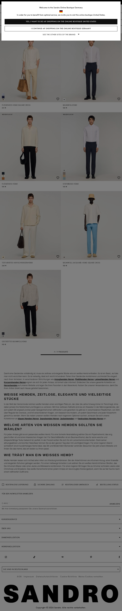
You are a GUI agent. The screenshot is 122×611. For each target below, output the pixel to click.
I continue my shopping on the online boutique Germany (61, 29)
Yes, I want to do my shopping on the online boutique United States (61, 22)
